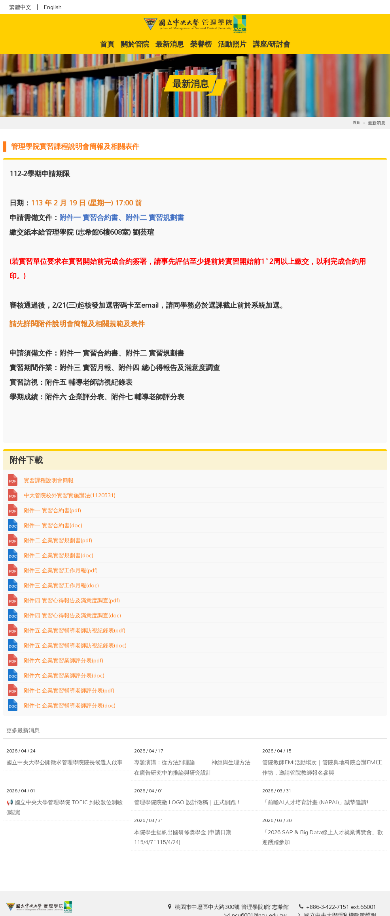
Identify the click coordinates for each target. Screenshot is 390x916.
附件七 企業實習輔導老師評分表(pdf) (69, 690)
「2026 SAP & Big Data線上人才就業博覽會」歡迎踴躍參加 (322, 837)
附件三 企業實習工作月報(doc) (61, 585)
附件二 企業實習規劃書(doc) (58, 555)
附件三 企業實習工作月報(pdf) (61, 570)
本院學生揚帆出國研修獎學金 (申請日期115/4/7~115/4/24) (182, 837)
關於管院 (135, 44)
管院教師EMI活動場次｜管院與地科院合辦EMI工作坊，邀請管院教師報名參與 (322, 767)
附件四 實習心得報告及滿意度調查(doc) (72, 615)
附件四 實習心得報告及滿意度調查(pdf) (72, 600)
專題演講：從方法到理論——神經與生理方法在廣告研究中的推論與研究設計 (192, 767)
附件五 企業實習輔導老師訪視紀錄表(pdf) (74, 630)
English (53, 7)
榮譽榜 (201, 44)
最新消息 (169, 44)
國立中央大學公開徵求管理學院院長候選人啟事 (64, 762)
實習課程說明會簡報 (49, 480)
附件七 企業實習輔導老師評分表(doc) (69, 705)
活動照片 (232, 44)
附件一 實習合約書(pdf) (52, 510)
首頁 (108, 43)
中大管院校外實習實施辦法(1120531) (69, 495)
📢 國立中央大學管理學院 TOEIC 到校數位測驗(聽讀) (64, 807)
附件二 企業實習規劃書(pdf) (58, 540)
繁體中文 (20, 7)
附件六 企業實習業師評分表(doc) (64, 675)
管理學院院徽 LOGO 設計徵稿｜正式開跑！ (187, 802)
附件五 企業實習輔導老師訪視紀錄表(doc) (75, 645)
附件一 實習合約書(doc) (53, 525)
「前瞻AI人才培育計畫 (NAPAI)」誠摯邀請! (315, 802)
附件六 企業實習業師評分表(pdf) (63, 660)
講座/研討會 (271, 44)
